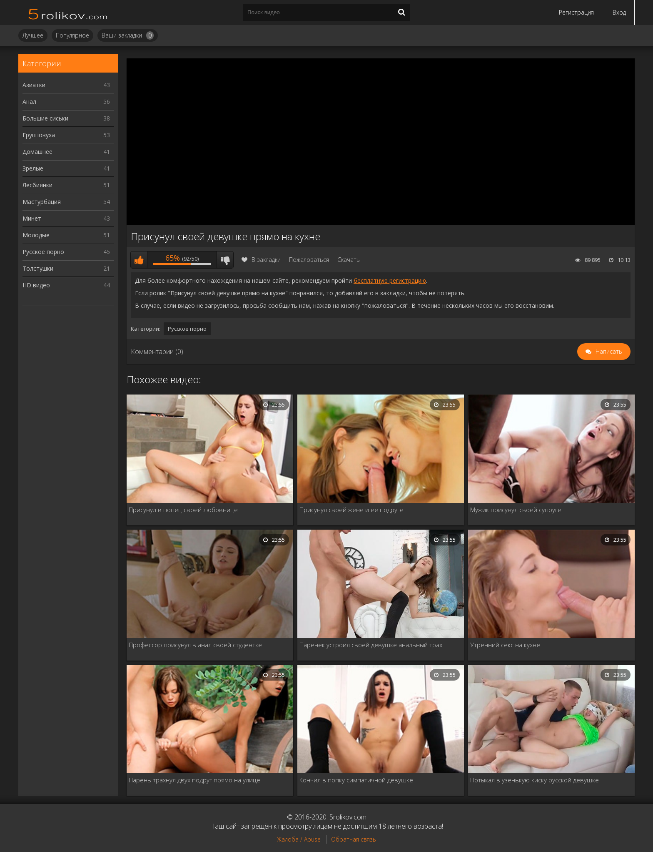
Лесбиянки (66, 185)
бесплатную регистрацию (390, 280)
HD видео (66, 285)
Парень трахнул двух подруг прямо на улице (194, 780)
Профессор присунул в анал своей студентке (195, 645)
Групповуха (66, 135)
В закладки (261, 260)
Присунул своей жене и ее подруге (351, 509)
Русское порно (66, 252)
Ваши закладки (128, 35)
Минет (66, 218)
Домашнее (66, 152)
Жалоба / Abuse (299, 839)
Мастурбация (66, 202)
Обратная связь (353, 839)
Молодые (66, 235)
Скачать (348, 260)
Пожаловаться (309, 260)
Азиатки (66, 85)
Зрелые (66, 168)
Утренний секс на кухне (505, 645)
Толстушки (66, 268)
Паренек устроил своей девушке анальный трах (370, 645)
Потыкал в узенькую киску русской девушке (534, 780)
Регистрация (576, 12)
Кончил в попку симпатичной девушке (356, 780)
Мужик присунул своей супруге (515, 509)
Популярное (72, 35)
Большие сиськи (66, 118)
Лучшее (32, 35)
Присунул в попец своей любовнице (183, 509)
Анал (66, 102)
